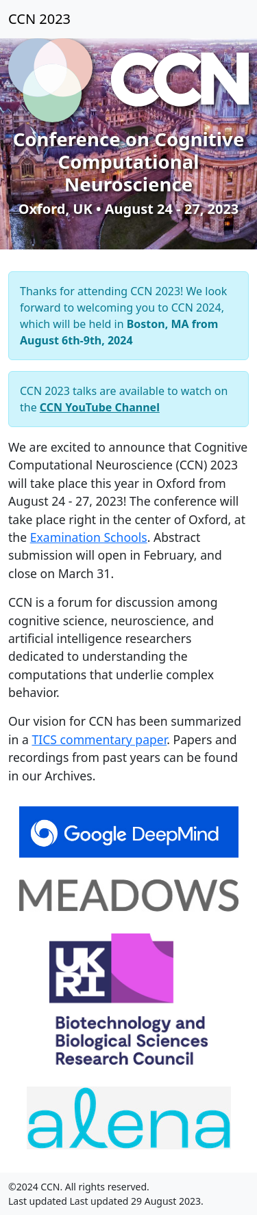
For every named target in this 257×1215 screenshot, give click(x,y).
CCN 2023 (39, 19)
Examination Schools (88, 537)
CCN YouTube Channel (100, 407)
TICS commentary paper (99, 739)
